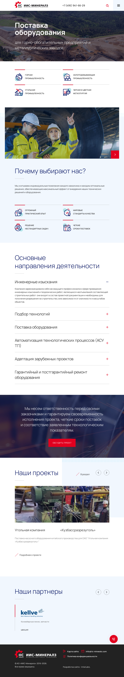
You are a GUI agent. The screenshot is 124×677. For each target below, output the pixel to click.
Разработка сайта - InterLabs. (76, 667)
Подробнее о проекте (30, 554)
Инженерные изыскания (62, 281)
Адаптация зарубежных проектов (62, 358)
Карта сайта (73, 651)
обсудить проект (62, 442)
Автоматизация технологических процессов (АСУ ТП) (62, 343)
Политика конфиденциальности (82, 656)
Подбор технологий (62, 313)
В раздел (85, 474)
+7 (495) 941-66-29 (73, 5)
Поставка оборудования (62, 327)
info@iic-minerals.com (96, 651)
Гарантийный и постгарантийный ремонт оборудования (62, 374)
